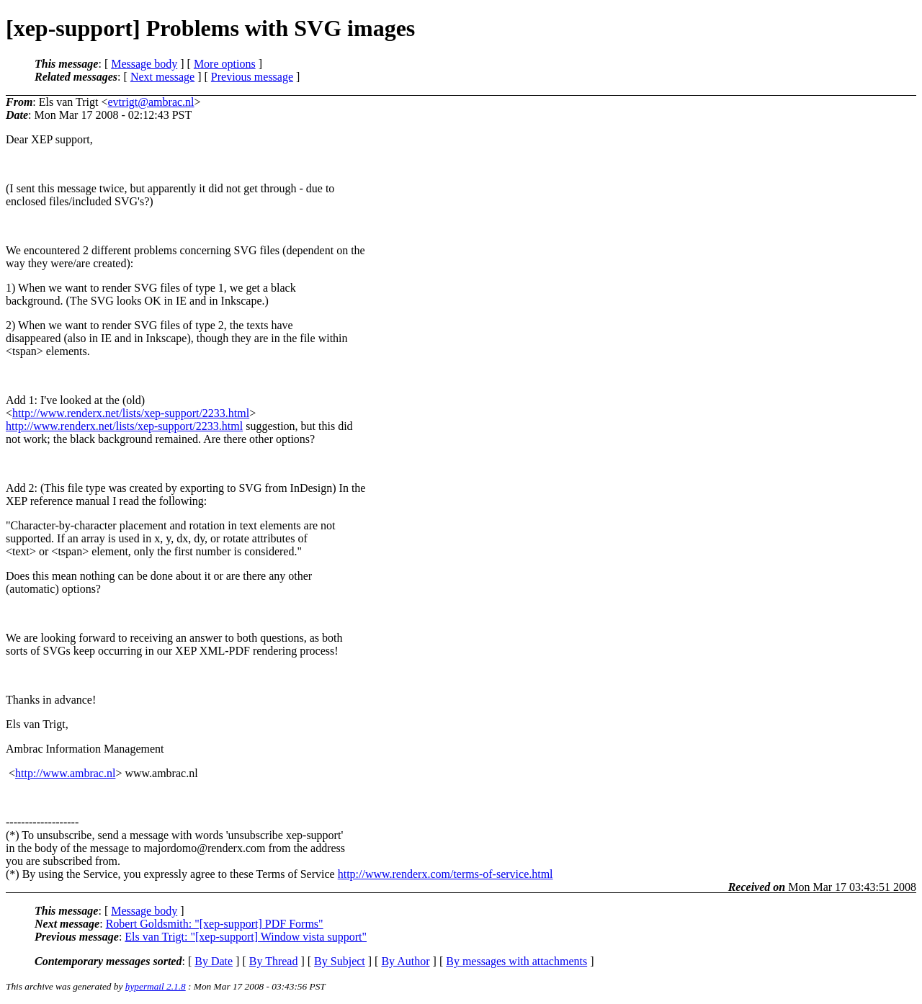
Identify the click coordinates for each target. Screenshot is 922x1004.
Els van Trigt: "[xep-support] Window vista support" (246, 937)
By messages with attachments (516, 961)
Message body (144, 64)
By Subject (339, 961)
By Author (405, 961)
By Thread (273, 961)
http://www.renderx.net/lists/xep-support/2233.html (130, 413)
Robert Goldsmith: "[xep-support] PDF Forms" (214, 924)
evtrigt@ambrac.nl (151, 102)
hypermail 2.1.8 (155, 986)
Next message (162, 77)
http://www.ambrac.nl (65, 773)
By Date (213, 961)
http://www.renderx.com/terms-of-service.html (445, 874)
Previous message (252, 77)
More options (225, 64)
